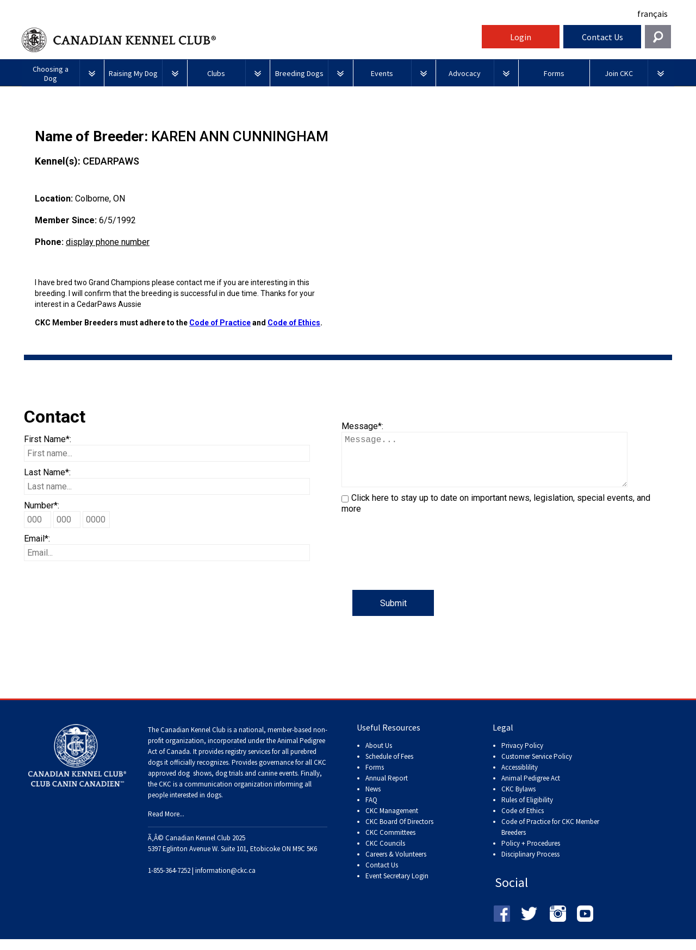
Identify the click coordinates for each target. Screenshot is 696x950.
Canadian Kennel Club (250, 40)
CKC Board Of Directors (399, 832)
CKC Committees (390, 843)
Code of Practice (220, 322)
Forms (374, 778)
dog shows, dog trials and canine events (237, 784)
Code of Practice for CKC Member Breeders (550, 838)
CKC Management (391, 821)
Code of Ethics (294, 322)
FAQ (371, 810)
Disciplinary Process (530, 865)
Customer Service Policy (536, 767)
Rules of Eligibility (527, 810)
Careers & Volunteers (395, 865)
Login (520, 37)
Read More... (166, 824)
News (373, 799)
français (652, 13)
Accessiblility (519, 778)
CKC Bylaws (518, 799)
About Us (378, 756)
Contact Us (602, 37)
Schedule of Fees (389, 767)
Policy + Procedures (530, 854)
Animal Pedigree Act (530, 789)
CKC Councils (385, 854)
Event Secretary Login (396, 886)
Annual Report (386, 789)
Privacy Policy (522, 756)
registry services (246, 762)
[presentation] (424, 569)
